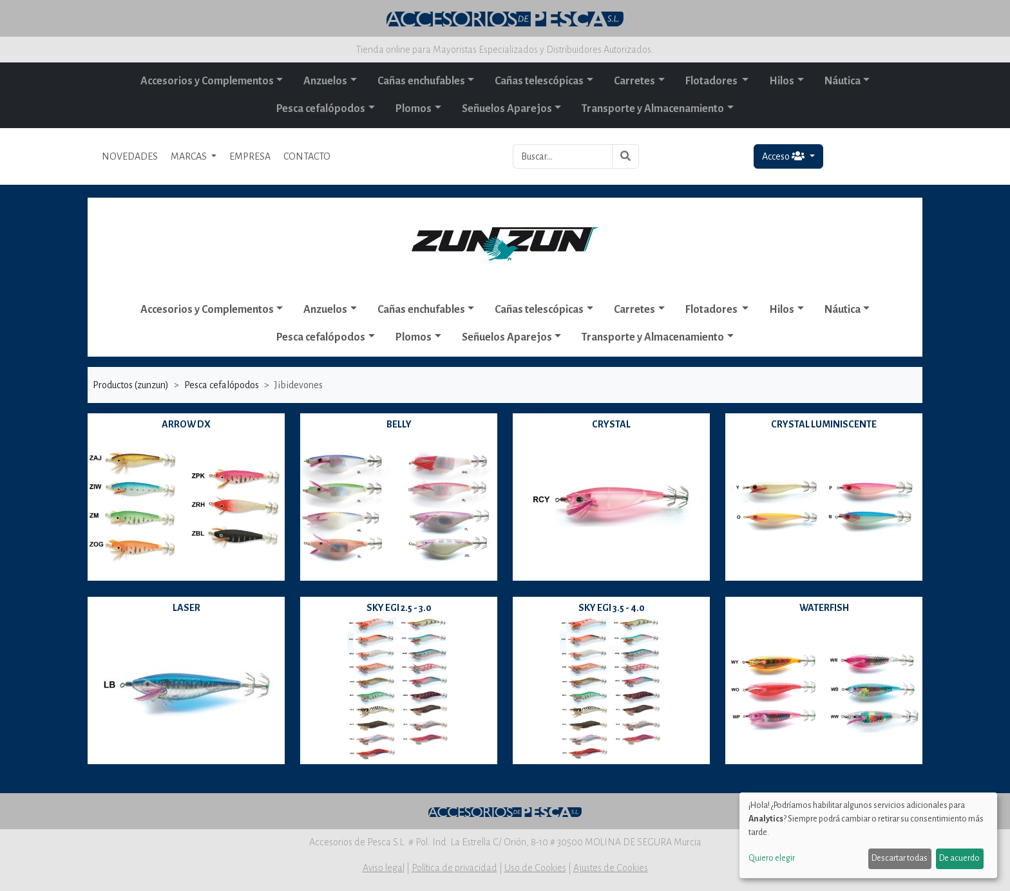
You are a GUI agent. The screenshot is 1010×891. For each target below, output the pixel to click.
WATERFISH (824, 608)
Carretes (634, 81)
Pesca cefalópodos (320, 109)
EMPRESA (250, 156)
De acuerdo (959, 858)
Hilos (781, 81)
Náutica (842, 81)
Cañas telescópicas (539, 81)
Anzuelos (325, 81)
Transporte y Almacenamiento (653, 109)
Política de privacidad (454, 868)
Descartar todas (900, 858)
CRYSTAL (611, 424)
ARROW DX (186, 424)
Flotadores (712, 81)
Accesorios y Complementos (207, 81)
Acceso (784, 156)
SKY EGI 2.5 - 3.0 (399, 608)
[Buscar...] (563, 156)
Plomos (413, 109)
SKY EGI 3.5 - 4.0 (611, 608)
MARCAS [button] (190, 156)
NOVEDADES (130, 156)
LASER (186, 608)
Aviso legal (384, 868)
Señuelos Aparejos (507, 109)
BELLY (399, 424)
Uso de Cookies (535, 868)
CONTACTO (306, 156)
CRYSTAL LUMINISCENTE (824, 424)
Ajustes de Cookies (610, 868)
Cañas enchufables (421, 81)
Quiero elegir (771, 858)
